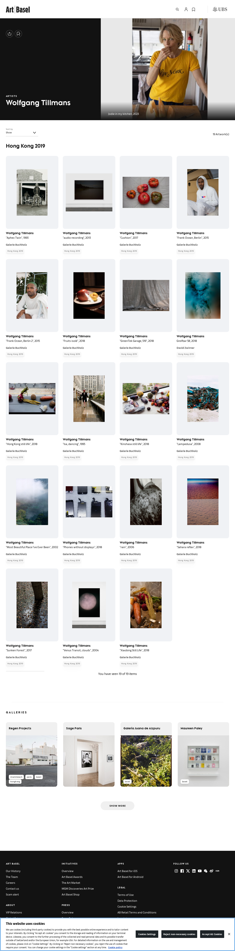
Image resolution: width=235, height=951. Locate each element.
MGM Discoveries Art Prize (78, 888)
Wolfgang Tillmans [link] (190, 233)
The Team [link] (12, 876)
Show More (117, 805)
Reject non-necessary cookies (179, 934)
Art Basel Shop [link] (70, 894)
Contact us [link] (12, 888)
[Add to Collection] (18, 33)
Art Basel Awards (72, 876)
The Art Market (71, 882)
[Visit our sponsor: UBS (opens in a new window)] (220, 9)
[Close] (229, 934)
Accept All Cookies (212, 934)
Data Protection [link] (127, 900)
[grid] (117, 413)
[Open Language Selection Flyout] (201, 9)
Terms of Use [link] (126, 894)
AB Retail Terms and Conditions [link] (137, 912)
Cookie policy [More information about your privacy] (115, 947)
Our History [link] (13, 871)
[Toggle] (34, 132)
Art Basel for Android (130, 876)
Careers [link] (10, 882)
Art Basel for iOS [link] (127, 871)
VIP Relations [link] (14, 912)
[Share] (9, 33)
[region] (117, 934)
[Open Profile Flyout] (186, 9)
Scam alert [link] (12, 894)
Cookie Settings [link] (127, 906)
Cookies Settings (147, 934)
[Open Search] (177, 9)
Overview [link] (68, 871)
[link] (18, 9)
